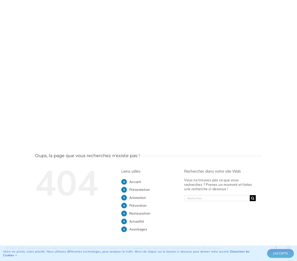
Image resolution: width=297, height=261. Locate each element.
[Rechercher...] (217, 198)
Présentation (139, 189)
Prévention (138, 205)
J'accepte (280, 253)
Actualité (136, 221)
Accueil (135, 182)
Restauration (139, 213)
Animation (137, 198)
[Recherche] (253, 198)
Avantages (138, 229)
